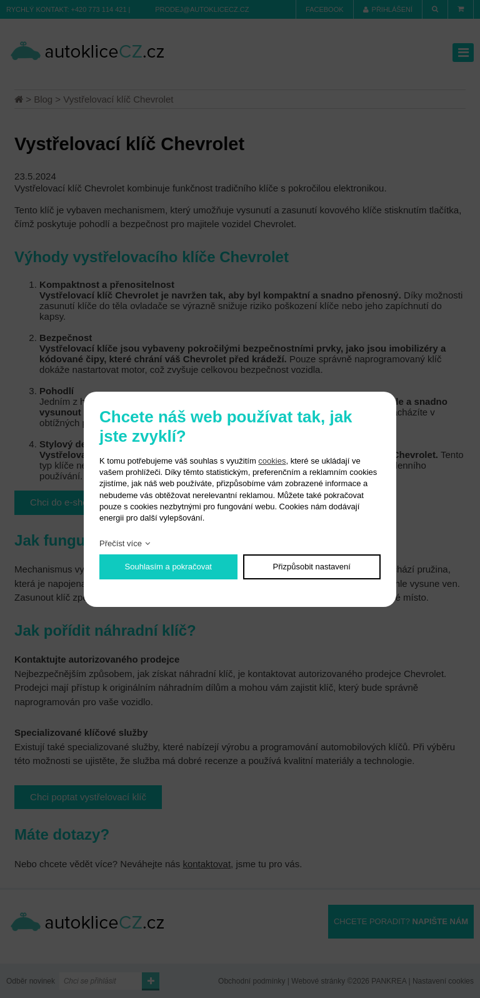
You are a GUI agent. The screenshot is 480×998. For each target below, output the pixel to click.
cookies (272, 461)
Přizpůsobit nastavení (312, 566)
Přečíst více (120, 543)
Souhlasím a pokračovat (168, 566)
